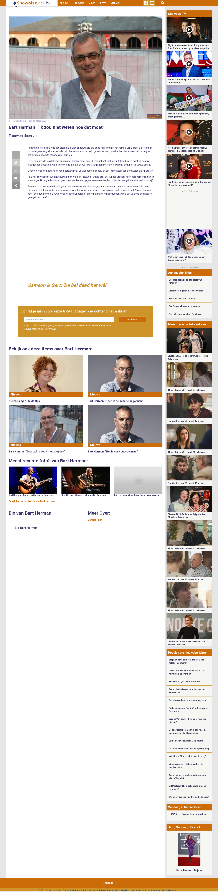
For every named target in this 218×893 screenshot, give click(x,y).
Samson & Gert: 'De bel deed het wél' (67, 285)
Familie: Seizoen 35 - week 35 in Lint (186, 579)
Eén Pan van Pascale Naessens (184, 306)
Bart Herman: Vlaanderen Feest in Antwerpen (136, 495)
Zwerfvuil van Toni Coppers (182, 298)
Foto (103, 3)
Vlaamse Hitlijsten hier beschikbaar (186, 291)
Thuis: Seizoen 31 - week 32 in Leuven (186, 548)
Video (92, 3)
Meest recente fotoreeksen (187, 324)
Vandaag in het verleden (184, 807)
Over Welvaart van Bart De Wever (185, 314)
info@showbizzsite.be (126, 890)
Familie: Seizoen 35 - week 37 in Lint (186, 421)
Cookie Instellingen (149, 890)
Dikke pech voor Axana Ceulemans (186, 741)
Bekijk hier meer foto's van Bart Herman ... (33, 501)
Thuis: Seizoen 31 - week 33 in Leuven (186, 452)
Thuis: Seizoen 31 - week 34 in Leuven (186, 390)
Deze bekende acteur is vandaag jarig (187, 700)
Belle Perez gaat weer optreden (184, 681)
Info (83, 890)
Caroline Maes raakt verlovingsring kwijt (189, 748)
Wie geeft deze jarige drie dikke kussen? (189, 797)
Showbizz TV (177, 14)
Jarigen (115, 3)
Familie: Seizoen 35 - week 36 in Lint (186, 483)
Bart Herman (95, 519)
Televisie (78, 3)
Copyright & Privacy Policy (99, 890)
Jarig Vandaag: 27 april (184, 827)
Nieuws (64, 3)
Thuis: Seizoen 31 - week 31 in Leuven (186, 610)
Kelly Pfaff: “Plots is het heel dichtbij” (187, 756)
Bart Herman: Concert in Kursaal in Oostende (31, 495)
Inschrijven (132, 319)
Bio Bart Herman (26, 528)
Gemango (172, 890)
